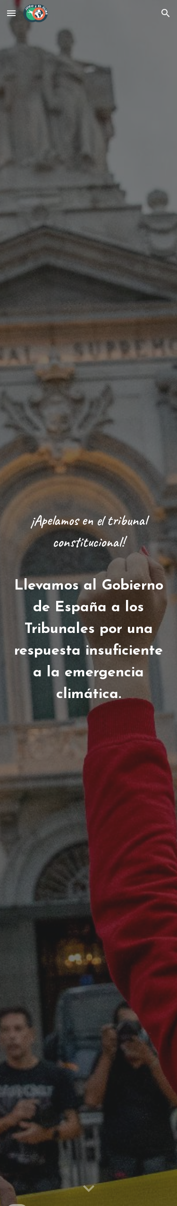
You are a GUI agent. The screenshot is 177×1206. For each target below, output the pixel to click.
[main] (89, 603)
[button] (11, 13)
